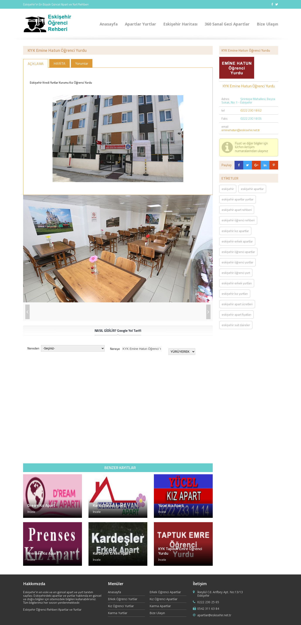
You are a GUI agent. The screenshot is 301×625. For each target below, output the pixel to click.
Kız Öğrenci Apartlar (163, 599)
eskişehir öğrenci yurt (236, 272)
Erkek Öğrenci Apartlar (165, 592)
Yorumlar (81, 63)
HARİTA (59, 63)
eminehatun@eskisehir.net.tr (240, 130)
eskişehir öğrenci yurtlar (237, 262)
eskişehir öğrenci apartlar (238, 251)
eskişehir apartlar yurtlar (237, 199)
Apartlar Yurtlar (140, 24)
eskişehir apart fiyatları (236, 314)
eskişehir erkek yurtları (237, 283)
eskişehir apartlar (252, 188)
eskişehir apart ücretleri (237, 304)
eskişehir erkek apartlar (237, 241)
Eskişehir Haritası (180, 24)
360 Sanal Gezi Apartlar (227, 24)
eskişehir (228, 188)
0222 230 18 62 (251, 110)
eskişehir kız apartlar (235, 231)
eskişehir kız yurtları (235, 293)
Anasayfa (109, 24)
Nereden (66, 348)
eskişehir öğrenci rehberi (238, 220)
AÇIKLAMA (36, 63)
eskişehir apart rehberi (237, 209)
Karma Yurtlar (117, 613)
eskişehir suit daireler (236, 325)
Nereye (136, 349)
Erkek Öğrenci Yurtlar (122, 599)
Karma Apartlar (160, 606)
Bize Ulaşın (267, 24)
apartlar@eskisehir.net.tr (214, 615)
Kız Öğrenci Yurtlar (121, 606)
